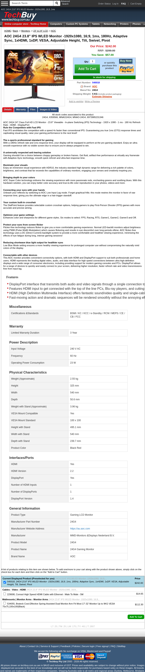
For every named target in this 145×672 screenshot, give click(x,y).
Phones (137, 24)
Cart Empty (136, 3)
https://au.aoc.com (80, 528)
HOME (7, 31)
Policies (76, 646)
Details (8, 109)
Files (33, 109)
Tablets (96, 24)
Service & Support (49, 646)
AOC (53, 31)
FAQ (113, 646)
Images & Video (48, 109)
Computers (56, 24)
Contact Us (32, 646)
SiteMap (121, 646)
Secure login (88, 646)
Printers (124, 24)
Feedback (65, 646)
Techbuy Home (25, 24)
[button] (136, 617)
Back (15, 31)
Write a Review (92, 101)
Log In (115, 3)
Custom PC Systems (77, 24)
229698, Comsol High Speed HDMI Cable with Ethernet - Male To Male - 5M (45, 594)
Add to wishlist (76, 101)
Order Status (104, 3)
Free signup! (102, 646)
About (22, 646)
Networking (110, 24)
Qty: (86, 61)
